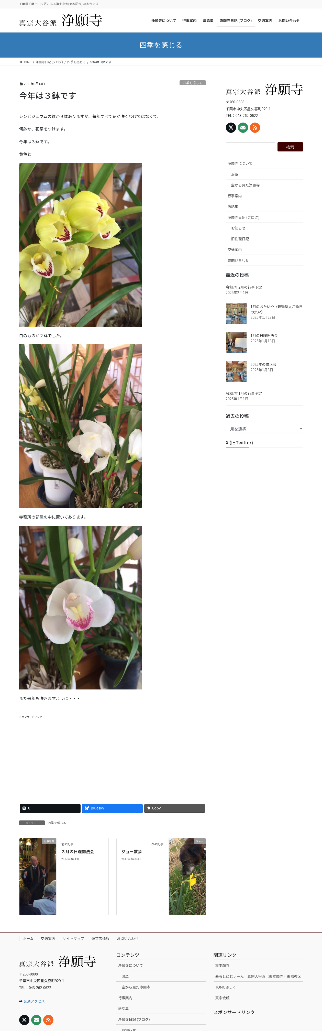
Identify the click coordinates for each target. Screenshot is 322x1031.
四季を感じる (193, 82)
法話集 (233, 206)
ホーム (28, 938)
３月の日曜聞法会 (77, 851)
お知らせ (238, 228)
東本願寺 (222, 965)
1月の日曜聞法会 (264, 335)
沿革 (234, 174)
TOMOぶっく (225, 987)
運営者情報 (100, 938)
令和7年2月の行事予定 (244, 287)
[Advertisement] (112, 755)
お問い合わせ (238, 260)
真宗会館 (222, 997)
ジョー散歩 (131, 851)
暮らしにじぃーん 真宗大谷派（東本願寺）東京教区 (258, 976)
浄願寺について (240, 163)
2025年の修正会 (263, 364)
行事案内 (235, 195)
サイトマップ (73, 938)
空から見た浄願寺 (245, 185)
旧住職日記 (240, 238)
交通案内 (235, 249)
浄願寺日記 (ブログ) (244, 217)
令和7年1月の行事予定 (244, 393)
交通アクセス (34, 1001)
